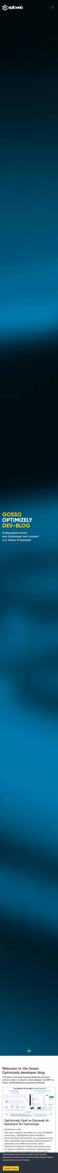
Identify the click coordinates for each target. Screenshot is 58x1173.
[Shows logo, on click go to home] (12, 7)
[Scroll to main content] (29, 1050)
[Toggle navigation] (52, 7)
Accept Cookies (10, 1168)
